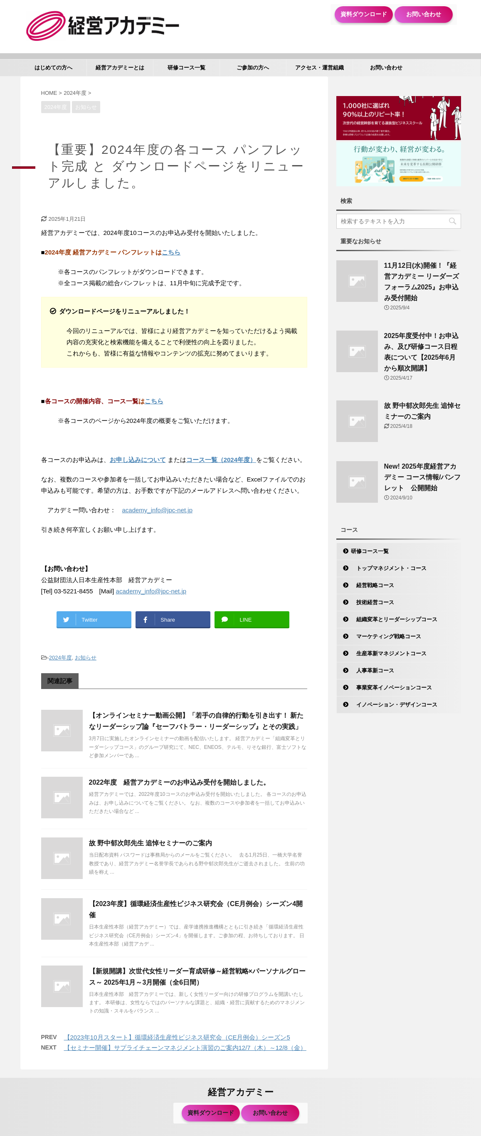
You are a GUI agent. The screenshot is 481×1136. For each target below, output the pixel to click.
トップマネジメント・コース (389, 568)
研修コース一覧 (186, 67)
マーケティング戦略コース (386, 636)
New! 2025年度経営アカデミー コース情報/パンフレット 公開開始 (422, 477)
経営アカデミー (241, 1092)
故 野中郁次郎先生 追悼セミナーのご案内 (150, 843)
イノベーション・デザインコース (394, 704)
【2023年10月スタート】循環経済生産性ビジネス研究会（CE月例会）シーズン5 (177, 1037)
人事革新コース (372, 670)
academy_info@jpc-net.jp (157, 510)
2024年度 (60, 657)
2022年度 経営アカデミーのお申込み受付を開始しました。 (179, 782)
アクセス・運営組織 (319, 67)
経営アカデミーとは (120, 67)
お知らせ (85, 657)
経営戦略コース (372, 585)
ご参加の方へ (253, 67)
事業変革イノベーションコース (391, 687)
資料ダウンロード (363, 14)
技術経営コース (372, 602)
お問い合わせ (423, 14)
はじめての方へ (53, 67)
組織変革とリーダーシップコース (394, 619)
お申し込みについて (138, 459)
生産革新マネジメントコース (389, 653)
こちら (171, 252)
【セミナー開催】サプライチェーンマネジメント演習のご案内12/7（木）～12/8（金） (185, 1047)
